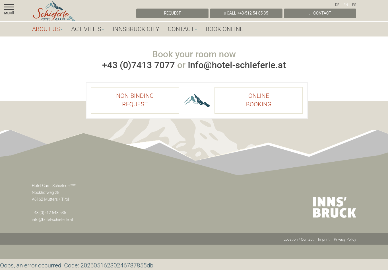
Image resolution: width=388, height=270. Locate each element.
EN (346, 5)
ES (354, 5)
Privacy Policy (345, 239)
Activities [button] (87, 29)
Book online (224, 29)
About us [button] (47, 29)
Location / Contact (299, 239)
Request (172, 13)
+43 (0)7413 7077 (138, 65)
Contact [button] (182, 29)
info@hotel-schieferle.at (237, 65)
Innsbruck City (136, 29)
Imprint (324, 239)
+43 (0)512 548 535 (49, 212)
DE (337, 5)
